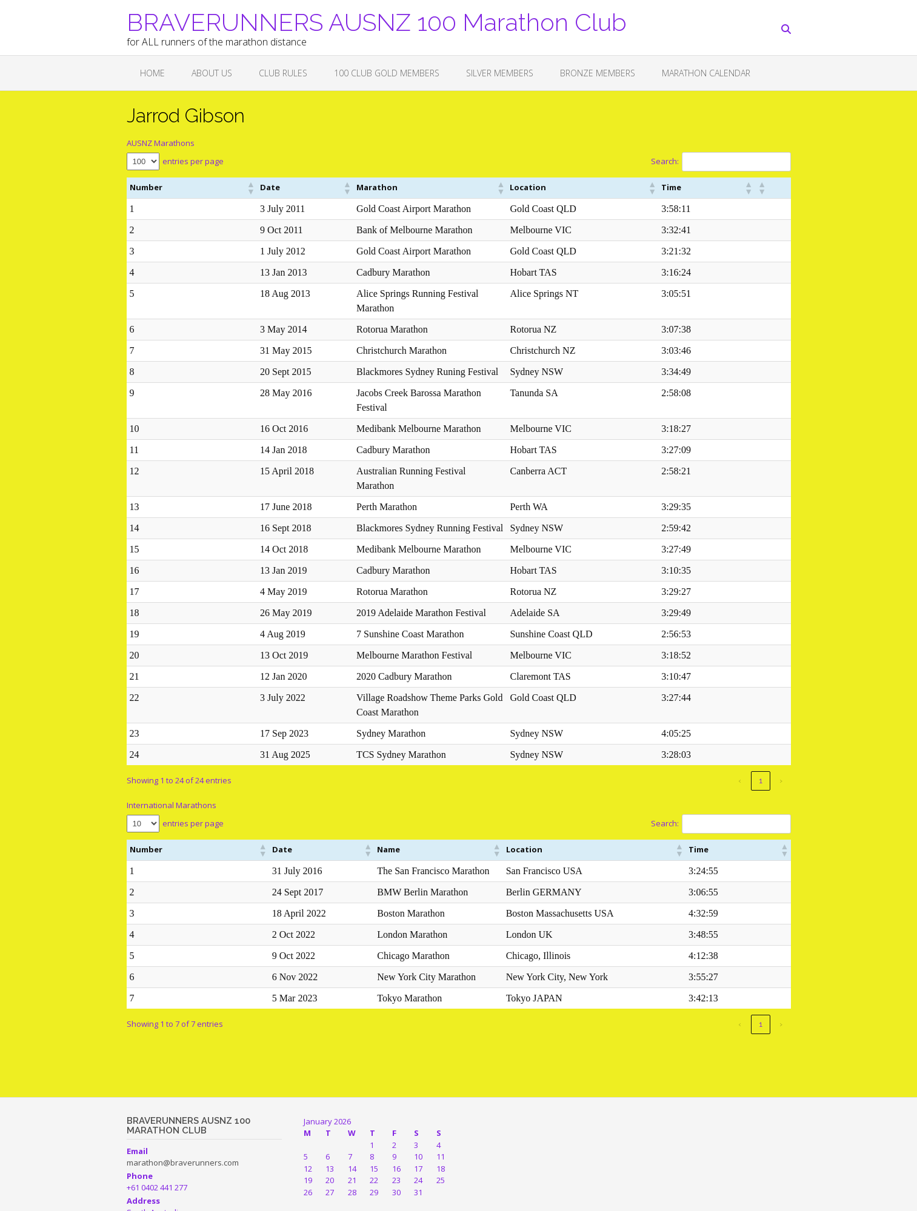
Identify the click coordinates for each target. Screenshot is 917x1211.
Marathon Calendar (706, 73)
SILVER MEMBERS (499, 73)
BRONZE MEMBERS (597, 73)
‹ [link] (739, 722)
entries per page (193, 161)
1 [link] (760, 722)
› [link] (780, 722)
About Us (212, 73)
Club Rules (283, 73)
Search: (665, 161)
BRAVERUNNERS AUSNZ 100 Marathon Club (377, 21)
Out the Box (181, 1196)
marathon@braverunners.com (183, 1104)
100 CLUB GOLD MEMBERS (386, 73)
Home (152, 73)
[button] (189, 188)
